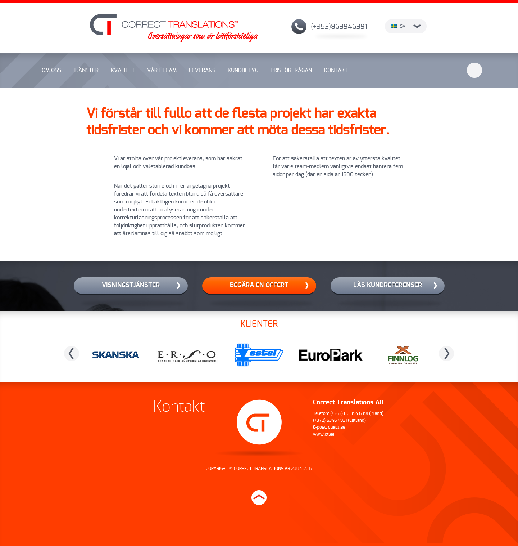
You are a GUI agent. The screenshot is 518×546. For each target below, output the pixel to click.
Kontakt (336, 70)
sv (406, 26)
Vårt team (162, 70)
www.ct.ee (323, 434)
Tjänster (86, 70)
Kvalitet (123, 70)
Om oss (51, 70)
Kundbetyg (243, 70)
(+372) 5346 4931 (330, 420)
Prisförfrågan (291, 70)
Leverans (202, 70)
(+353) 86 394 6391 (349, 413)
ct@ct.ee (336, 427)
